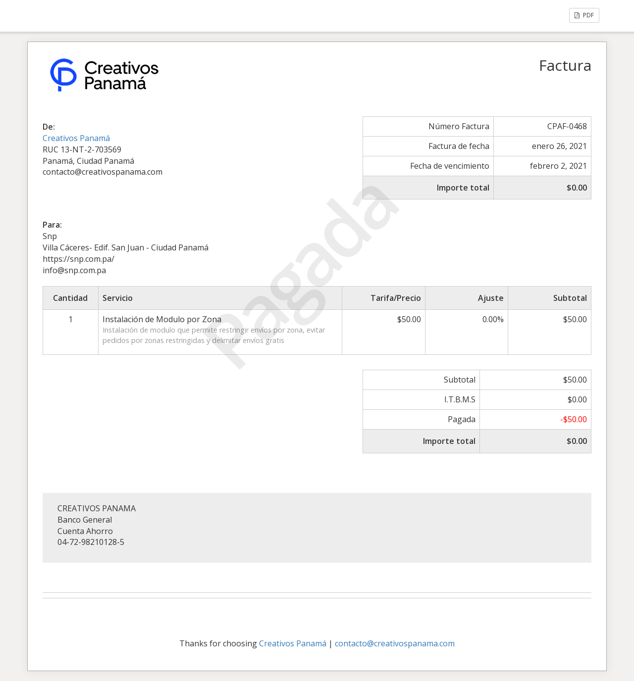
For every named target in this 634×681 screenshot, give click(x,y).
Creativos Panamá (76, 138)
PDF (584, 15)
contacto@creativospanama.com (395, 643)
